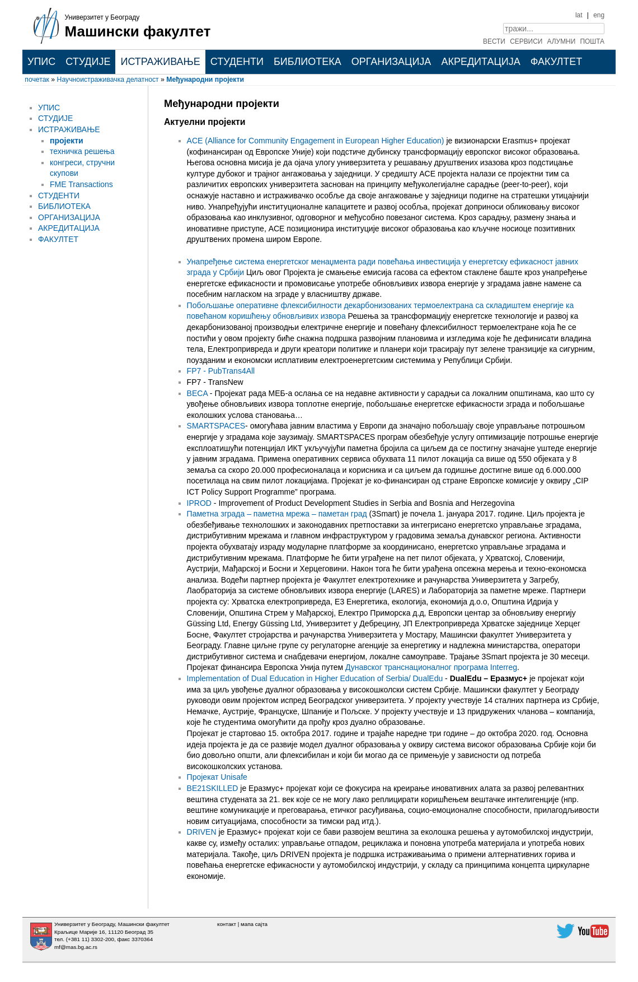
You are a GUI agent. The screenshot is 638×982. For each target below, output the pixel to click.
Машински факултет (138, 31)
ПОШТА (592, 41)
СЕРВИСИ (526, 41)
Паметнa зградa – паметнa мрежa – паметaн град (278, 513)
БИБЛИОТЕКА (307, 61)
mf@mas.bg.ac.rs (75, 947)
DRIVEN (202, 831)
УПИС (41, 61)
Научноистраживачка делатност (108, 79)
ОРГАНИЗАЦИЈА (391, 61)
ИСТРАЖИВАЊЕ (160, 61)
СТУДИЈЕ (87, 61)
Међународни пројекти (205, 79)
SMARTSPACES (216, 425)
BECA (197, 393)
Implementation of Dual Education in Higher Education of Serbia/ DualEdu (315, 678)
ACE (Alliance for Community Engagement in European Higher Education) (315, 140)
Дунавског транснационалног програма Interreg (431, 667)
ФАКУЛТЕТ (557, 61)
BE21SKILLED (214, 788)
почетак (37, 79)
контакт (226, 924)
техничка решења (82, 151)
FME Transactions (81, 184)
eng (598, 15)
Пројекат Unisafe (217, 776)
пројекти (66, 140)
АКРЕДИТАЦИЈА (480, 61)
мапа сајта (254, 924)
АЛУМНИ (561, 41)
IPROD (199, 503)
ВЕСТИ (494, 41)
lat (579, 15)
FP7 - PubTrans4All (221, 370)
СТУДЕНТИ (237, 61)
